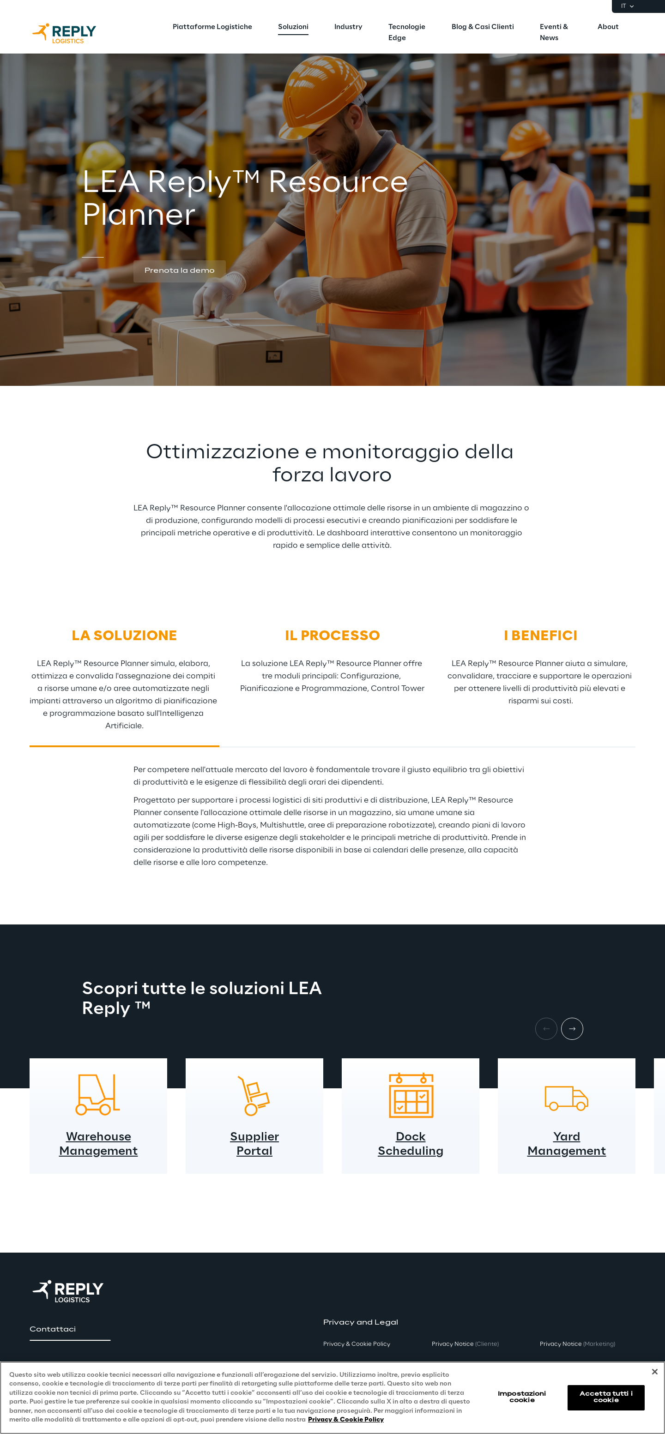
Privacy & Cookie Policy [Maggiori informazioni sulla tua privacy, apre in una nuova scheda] (346, 1419)
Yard (566, 1137)
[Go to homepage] (73, 33)
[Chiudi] (655, 1372)
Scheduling (410, 1152)
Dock (411, 1137)
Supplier (254, 1137)
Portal (254, 1152)
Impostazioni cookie (522, 1397)
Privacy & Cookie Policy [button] (356, 1344)
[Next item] (572, 1029)
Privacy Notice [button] (465, 1344)
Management (98, 1152)
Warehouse (98, 1137)
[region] (332, 1398)
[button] (179, 271)
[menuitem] (212, 27)
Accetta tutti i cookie (606, 1397)
